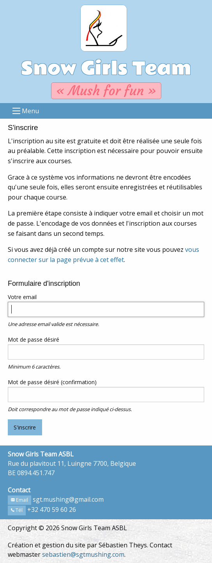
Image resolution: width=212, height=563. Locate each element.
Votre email (22, 297)
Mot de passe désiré (33, 339)
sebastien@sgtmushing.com (83, 554)
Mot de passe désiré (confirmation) (52, 382)
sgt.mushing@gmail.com (68, 499)
